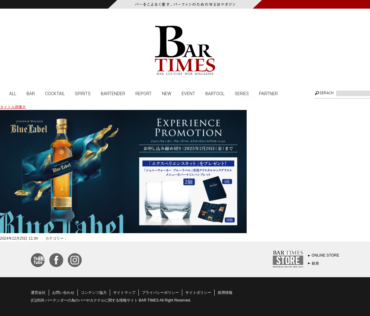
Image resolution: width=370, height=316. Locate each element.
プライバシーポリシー (160, 292)
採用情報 (225, 292)
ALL (12, 93)
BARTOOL (214, 93)
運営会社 (38, 292)
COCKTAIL (55, 93)
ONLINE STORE (325, 255)
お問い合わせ (63, 292)
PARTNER (268, 93)
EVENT (188, 93)
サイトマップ (124, 292)
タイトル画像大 (13, 107)
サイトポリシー (198, 292)
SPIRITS (83, 93)
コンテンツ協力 (94, 292)
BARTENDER (113, 93)
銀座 (315, 263)
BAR (31, 93)
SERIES (242, 93)
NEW (166, 93)
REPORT (143, 93)
